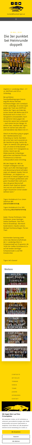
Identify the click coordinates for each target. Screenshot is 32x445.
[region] (16, 428)
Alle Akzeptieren (16, 432)
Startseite (16, 374)
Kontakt (15, 399)
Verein (14, 385)
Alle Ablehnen (16, 441)
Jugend (14, 392)
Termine (15, 381)
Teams (14, 388)
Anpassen (16, 436)
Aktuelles (16, 378)
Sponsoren (16, 395)
